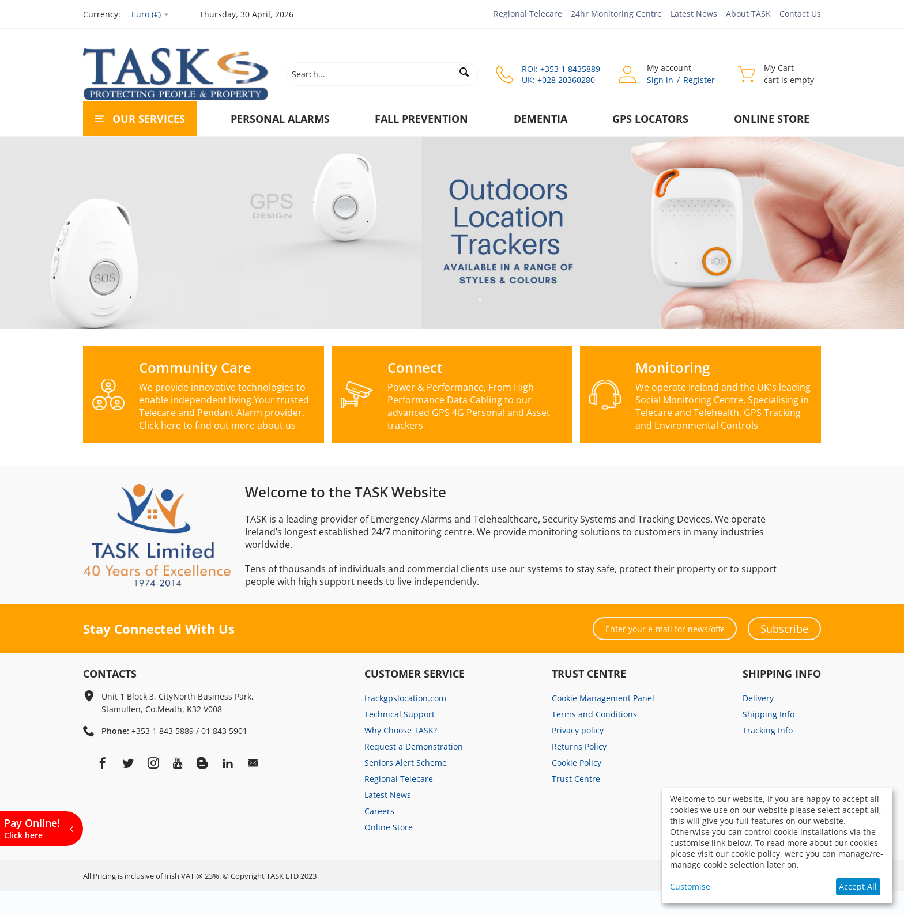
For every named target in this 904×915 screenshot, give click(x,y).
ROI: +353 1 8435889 (561, 68)
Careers (379, 835)
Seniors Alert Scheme (405, 786)
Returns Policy (579, 770)
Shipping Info (768, 738)
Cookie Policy (576, 786)
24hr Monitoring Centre (616, 13)
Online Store (771, 119)
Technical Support (399, 738)
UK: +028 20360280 (558, 79)
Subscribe (784, 653)
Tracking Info (768, 754)
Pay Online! (32, 828)
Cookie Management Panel (603, 722)
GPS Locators (650, 119)
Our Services (148, 119)
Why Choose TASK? (400, 754)
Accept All (858, 886)
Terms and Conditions (594, 738)
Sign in (660, 79)
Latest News (694, 13)
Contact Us (800, 13)
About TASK (748, 13)
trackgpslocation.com (405, 722)
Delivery (758, 722)
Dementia (540, 119)
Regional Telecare (528, 13)
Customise (690, 886)
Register (699, 79)
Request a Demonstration (413, 770)
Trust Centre (576, 802)
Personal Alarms (280, 119)
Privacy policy (578, 754)
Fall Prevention (421, 119)
